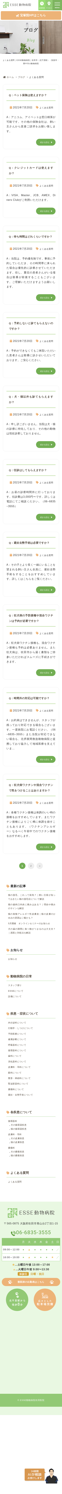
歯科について (16, 1119)
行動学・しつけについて (23, 1087)
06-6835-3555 (34, 1310)
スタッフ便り (16, 1041)
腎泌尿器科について (20, 1150)
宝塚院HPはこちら (31, 15)
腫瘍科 (12, 1222)
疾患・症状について (24, 1071)
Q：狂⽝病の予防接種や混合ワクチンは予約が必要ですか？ (31, 642)
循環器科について (19, 1112)
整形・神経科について (22, 1144)
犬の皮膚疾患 (19, 1211)
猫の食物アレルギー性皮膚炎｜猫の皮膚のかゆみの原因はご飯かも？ (32, 963)
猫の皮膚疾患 (19, 1215)
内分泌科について (19, 1081)
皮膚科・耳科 (16, 1206)
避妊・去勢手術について (23, 1163)
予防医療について (19, 1093)
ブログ (21, 77)
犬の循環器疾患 (20, 1195)
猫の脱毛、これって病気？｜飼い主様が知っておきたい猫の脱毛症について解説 (32, 938)
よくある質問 (44, 112)
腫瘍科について (18, 1157)
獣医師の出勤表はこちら (31, 1361)
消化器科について (19, 1125)
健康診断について (19, 1100)
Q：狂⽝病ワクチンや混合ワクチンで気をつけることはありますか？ (31, 823)
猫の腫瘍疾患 (19, 1231)
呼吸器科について (19, 1106)
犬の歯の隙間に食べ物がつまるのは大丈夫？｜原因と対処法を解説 (32, 985)
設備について (16, 1054)
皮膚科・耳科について (22, 1131)
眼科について (16, 1138)
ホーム (8, 77)
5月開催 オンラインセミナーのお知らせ (32, 974)
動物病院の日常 (21, 1032)
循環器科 (13, 1190)
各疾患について (21, 1181)
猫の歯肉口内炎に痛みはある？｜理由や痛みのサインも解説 (32, 951)
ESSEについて (17, 1047)
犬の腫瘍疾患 (19, 1226)
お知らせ (13, 1014)
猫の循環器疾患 (20, 1200)
